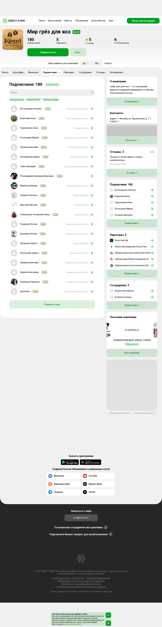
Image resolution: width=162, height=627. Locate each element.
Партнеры (70, 72)
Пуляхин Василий (29, 147)
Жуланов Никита (28, 243)
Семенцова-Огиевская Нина (35, 214)
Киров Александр (29, 272)
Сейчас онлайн (50, 99)
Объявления (81, 20)
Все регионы (17, 99)
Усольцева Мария (29, 137)
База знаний (54, 20)
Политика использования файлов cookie (81, 584)
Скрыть (108, 63)
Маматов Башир (28, 185)
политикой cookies (72, 624)
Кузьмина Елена (28, 233)
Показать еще (52, 304)
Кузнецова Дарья (29, 253)
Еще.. (112, 20)
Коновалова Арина (30, 156)
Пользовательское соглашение (68, 578)
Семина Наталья (28, 195)
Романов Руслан (28, 224)
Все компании (132, 352)
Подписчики (51, 72)
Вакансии (34, 72)
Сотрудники (86, 72)
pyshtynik (25, 291)
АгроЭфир (19, 72)
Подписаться (47, 52)
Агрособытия (98, 20)
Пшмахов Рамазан (30, 281)
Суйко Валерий (28, 166)
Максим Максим (28, 204)
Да (85, 63)
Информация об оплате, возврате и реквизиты (81, 581)
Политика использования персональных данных (81, 587)
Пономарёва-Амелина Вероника (37, 176)
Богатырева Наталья (31, 108)
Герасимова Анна (29, 128)
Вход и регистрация (143, 20)
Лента (42, 20)
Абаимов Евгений (29, 262)
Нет (97, 63)
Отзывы (101, 72)
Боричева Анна (28, 118)
